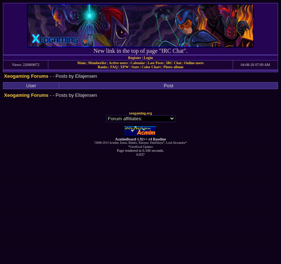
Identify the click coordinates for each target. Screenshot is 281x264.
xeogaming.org (140, 113)
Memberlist (97, 63)
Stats (135, 67)
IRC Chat (173, 63)
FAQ (113, 67)
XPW (124, 67)
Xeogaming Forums (26, 76)
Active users (118, 63)
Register (134, 58)
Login (148, 58)
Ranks (103, 67)
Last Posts (155, 63)
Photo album (173, 67)
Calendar (137, 63)
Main (81, 63)
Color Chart (151, 67)
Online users (194, 63)
